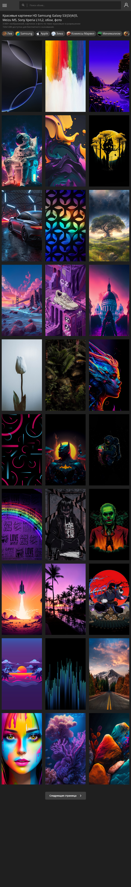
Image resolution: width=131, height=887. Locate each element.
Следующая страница (65, 795)
